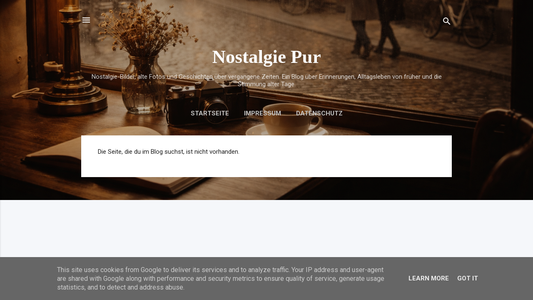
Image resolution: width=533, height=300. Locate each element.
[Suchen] (447, 22)
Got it (467, 278)
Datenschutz (319, 113)
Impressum (262, 113)
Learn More (428, 278)
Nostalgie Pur (266, 56)
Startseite (210, 113)
